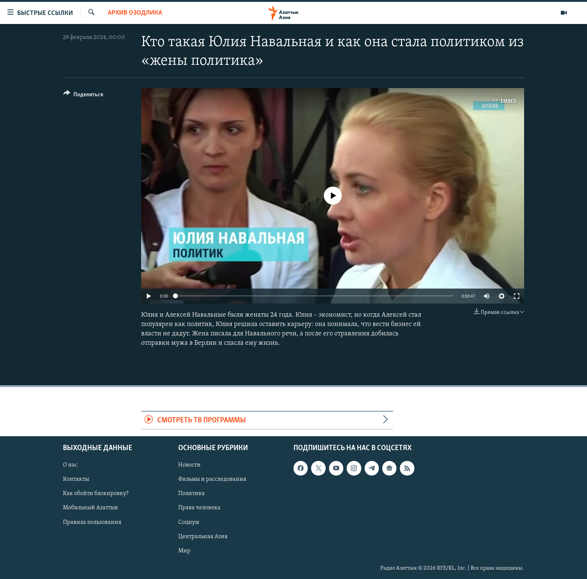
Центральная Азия (203, 537)
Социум (188, 522)
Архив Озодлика (135, 12)
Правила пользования (92, 522)
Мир (184, 551)
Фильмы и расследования (212, 479)
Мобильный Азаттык (90, 508)
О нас (70, 465)
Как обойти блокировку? (95, 494)
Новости (189, 465)
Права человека (199, 508)
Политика (191, 494)
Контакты (76, 479)
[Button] (83, 95)
